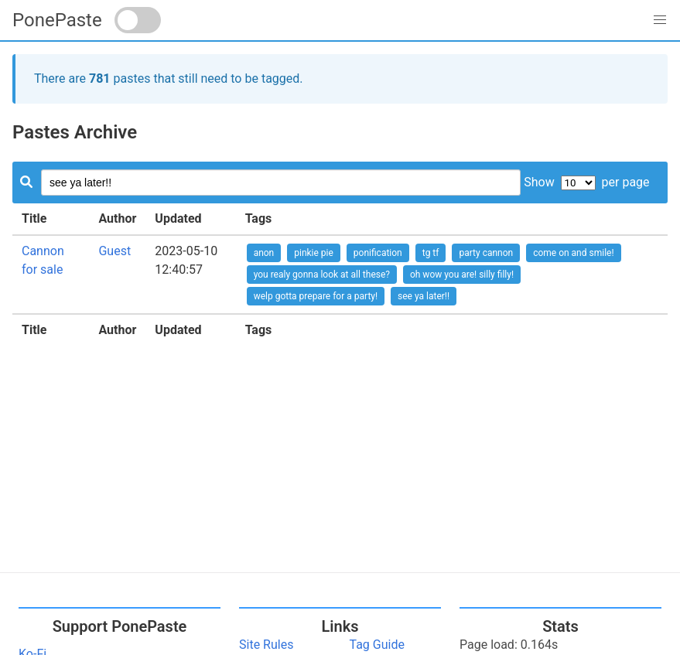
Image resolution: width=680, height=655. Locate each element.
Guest (114, 251)
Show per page (586, 182)
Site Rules (266, 644)
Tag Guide (377, 644)
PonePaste (57, 20)
